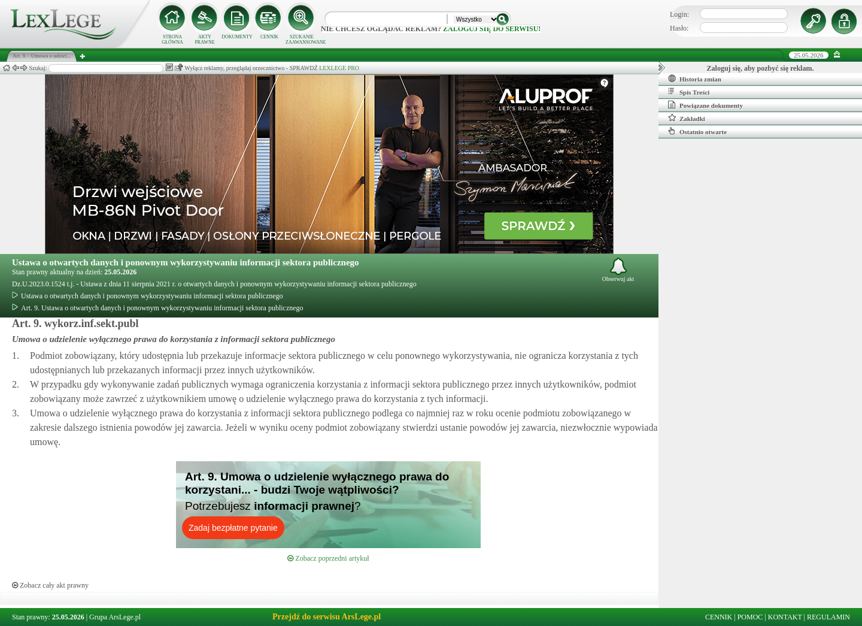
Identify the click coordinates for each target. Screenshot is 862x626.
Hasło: (679, 28)
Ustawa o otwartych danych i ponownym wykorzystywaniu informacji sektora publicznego (185, 262)
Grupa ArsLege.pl (115, 617)
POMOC (750, 617)
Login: (679, 14)
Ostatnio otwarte (697, 131)
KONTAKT (785, 617)
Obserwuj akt (618, 270)
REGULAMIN (828, 617)
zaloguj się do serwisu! (492, 29)
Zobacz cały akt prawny (50, 585)
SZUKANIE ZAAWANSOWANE (302, 39)
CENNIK (269, 37)
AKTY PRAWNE (204, 39)
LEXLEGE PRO (339, 68)
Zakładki (686, 118)
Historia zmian (694, 78)
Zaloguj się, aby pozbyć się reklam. (760, 68)
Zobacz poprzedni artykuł (328, 558)
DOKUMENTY (237, 37)
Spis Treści (688, 91)
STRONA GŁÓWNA (172, 39)
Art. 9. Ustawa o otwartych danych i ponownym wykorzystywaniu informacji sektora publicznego (157, 308)
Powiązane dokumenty (705, 105)
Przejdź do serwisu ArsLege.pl (326, 616)
